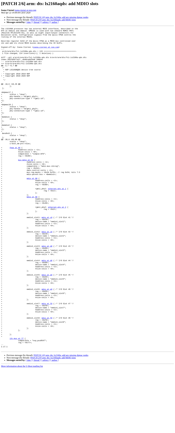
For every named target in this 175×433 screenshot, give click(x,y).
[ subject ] (45, 22)
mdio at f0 (47, 359)
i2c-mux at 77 (16, 400)
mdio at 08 (32, 231)
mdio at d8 (47, 307)
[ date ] (29, 22)
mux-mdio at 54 (25, 186)
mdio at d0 (47, 290)
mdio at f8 (47, 376)
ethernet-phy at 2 (57, 243)
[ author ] (54, 22)
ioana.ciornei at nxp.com (25, 10)
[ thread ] (37, 22)
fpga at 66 (15, 172)
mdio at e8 (47, 341)
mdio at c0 (47, 255)
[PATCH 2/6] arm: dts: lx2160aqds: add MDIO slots (53, 20)
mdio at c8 (47, 272)
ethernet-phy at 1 (57, 221)
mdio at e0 (47, 324)
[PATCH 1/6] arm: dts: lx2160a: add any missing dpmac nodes (60, 17)
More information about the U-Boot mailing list (22, 430)
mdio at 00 (32, 208)
